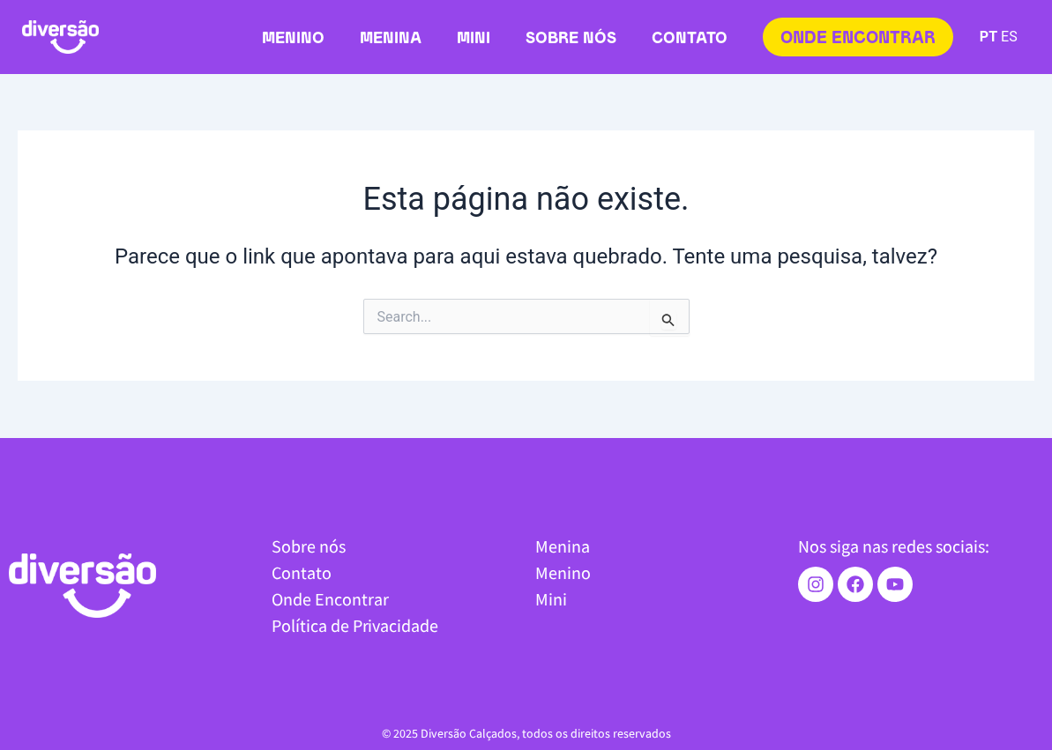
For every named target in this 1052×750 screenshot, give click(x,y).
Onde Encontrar (330, 599)
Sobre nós (571, 39)
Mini (473, 39)
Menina (391, 39)
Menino (293, 39)
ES (1009, 36)
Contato (689, 39)
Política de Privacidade (355, 625)
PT (988, 36)
